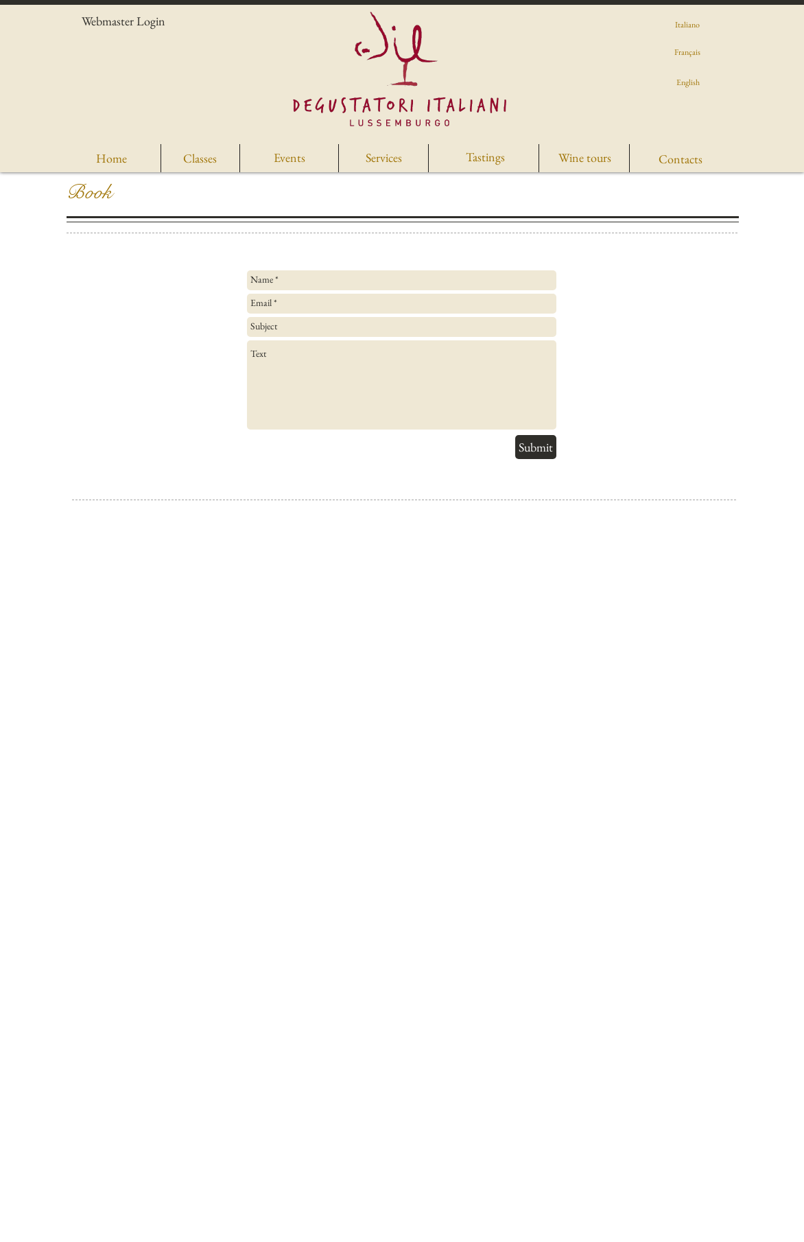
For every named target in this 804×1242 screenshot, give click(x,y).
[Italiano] (687, 24)
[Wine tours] (585, 157)
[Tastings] (485, 157)
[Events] (289, 157)
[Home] (111, 158)
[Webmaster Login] (123, 21)
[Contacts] (680, 159)
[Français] (687, 52)
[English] (688, 82)
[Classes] (200, 158)
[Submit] (535, 447)
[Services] (383, 157)
